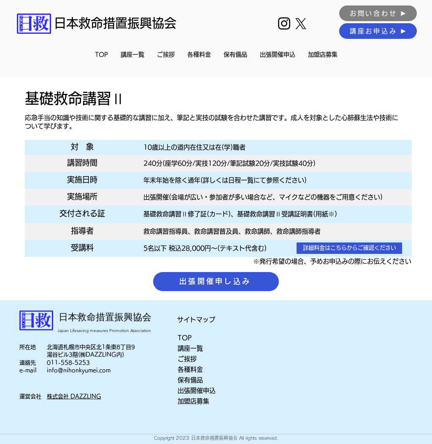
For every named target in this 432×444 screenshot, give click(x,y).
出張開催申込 (197, 390)
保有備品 (190, 380)
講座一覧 (190, 348)
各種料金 (190, 369)
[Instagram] (284, 23)
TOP (185, 338)
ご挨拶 (187, 359)
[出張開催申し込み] (216, 281)
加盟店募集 (193, 401)
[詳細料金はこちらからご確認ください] (349, 248)
